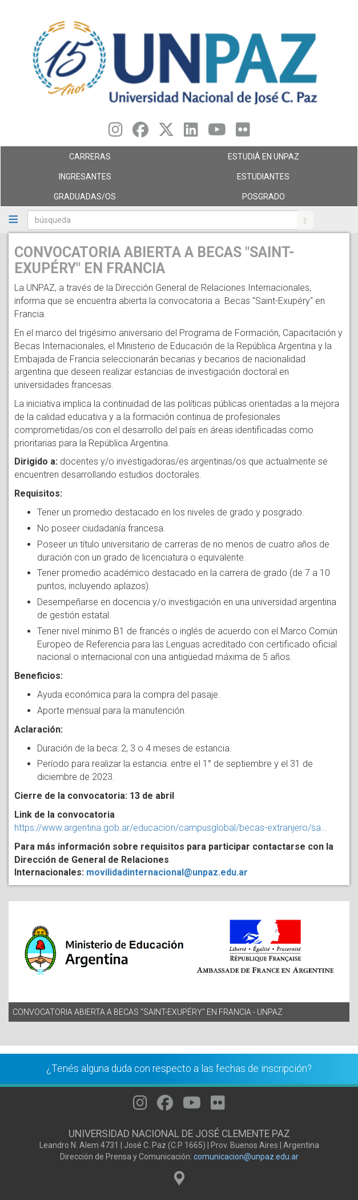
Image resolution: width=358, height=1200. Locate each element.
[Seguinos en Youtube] (217, 132)
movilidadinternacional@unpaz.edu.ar (167, 872)
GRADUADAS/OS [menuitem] (87, 199)
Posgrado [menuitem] (265, 199)
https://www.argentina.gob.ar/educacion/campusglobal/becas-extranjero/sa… (170, 827)
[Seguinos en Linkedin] (191, 132)
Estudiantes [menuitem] (265, 179)
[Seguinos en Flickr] (243, 132)
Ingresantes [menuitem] (87, 179)
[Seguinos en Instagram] (115, 132)
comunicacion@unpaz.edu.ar (246, 1156)
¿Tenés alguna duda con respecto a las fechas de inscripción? (179, 1068)
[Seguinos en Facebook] (140, 132)
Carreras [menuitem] (87, 159)
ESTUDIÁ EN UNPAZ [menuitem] (265, 159)
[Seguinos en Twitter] (166, 132)
